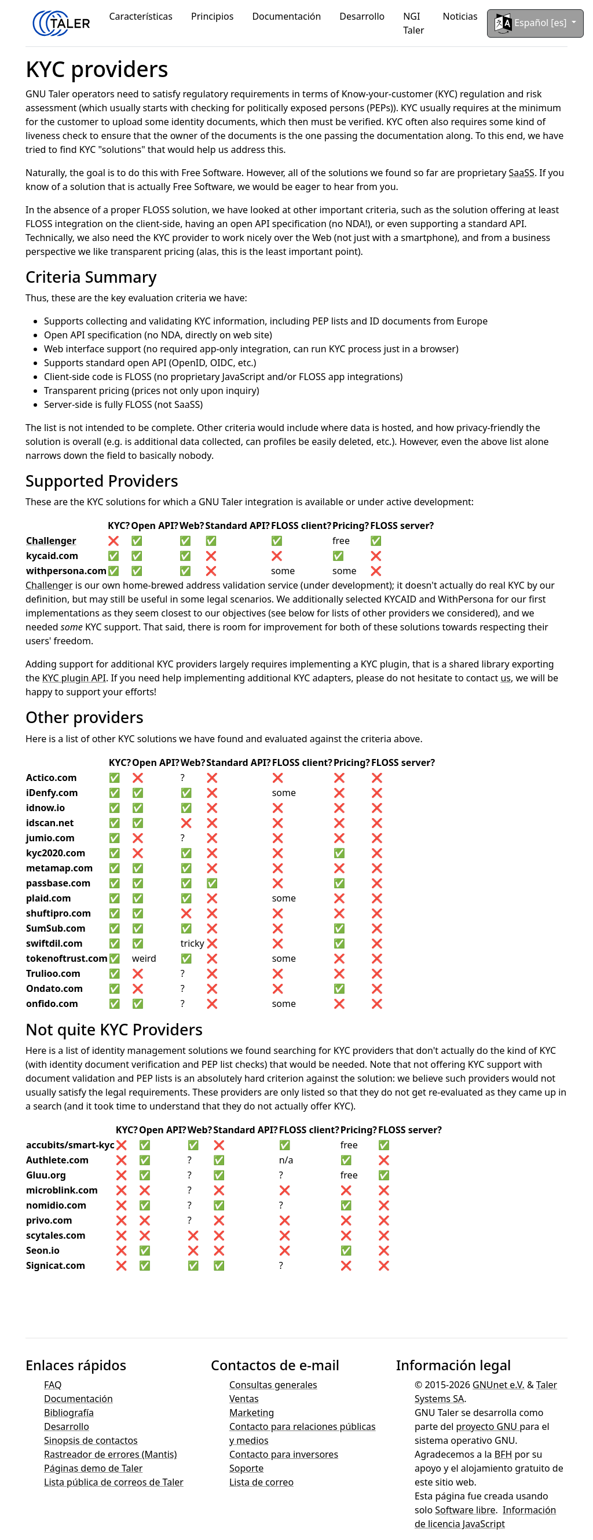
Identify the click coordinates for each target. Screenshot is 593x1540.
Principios (212, 16)
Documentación (286, 16)
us (505, 678)
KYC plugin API (74, 678)
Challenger (51, 540)
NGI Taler (413, 23)
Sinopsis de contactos (91, 1440)
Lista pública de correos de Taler (114, 1482)
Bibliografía (69, 1412)
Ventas (244, 1398)
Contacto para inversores (283, 1454)
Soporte (246, 1468)
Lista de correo (261, 1482)
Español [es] (532, 23)
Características (141, 16)
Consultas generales (273, 1384)
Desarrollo (362, 16)
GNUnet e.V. (499, 1384)
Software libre (465, 1509)
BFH (504, 1454)
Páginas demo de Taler (93, 1468)
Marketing (251, 1412)
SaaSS (522, 172)
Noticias (460, 16)
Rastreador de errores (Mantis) (110, 1454)
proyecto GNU (488, 1426)
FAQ (52, 1384)
